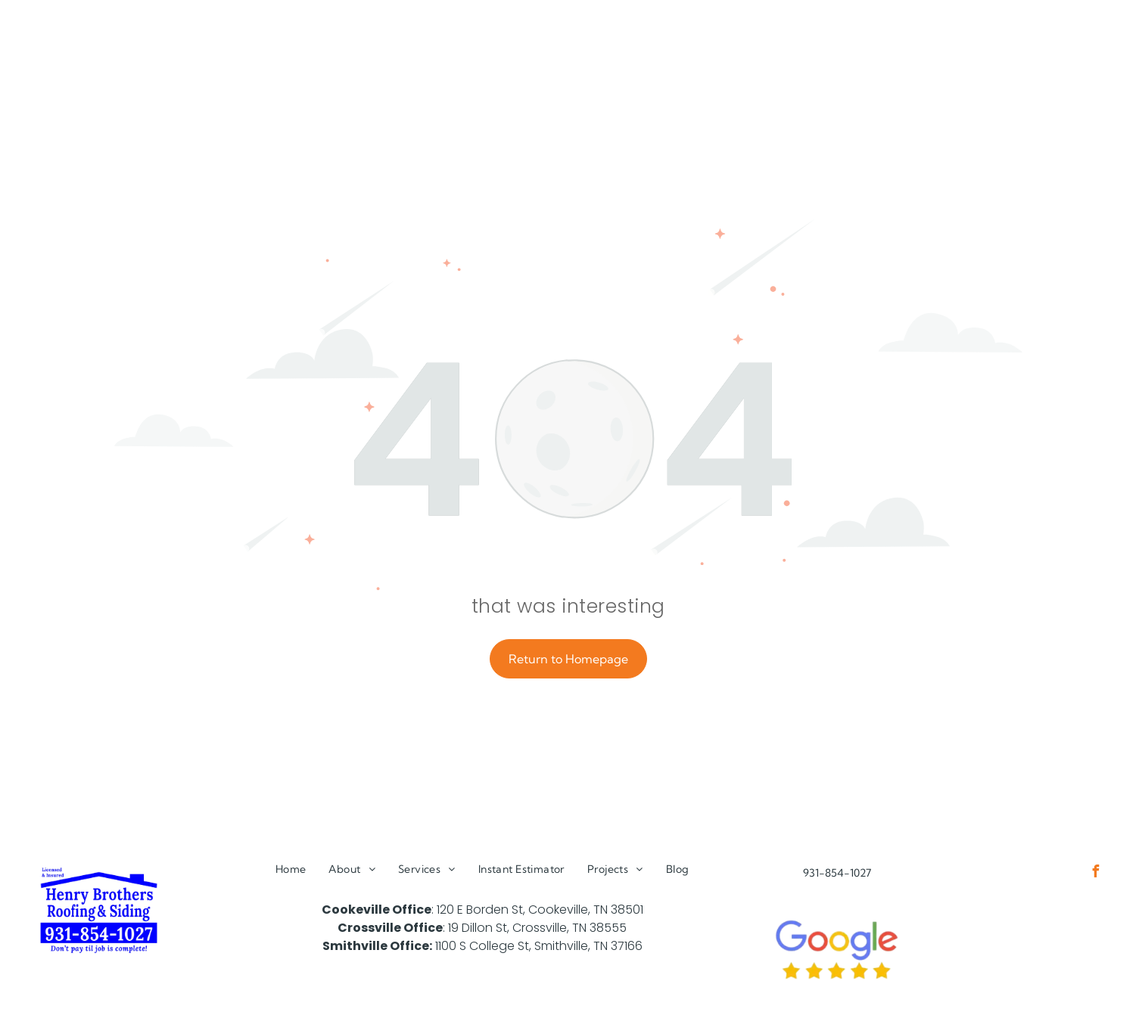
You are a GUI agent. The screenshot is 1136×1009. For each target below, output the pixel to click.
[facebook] (1096, 873)
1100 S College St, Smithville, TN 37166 (539, 946)
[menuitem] (291, 869)
